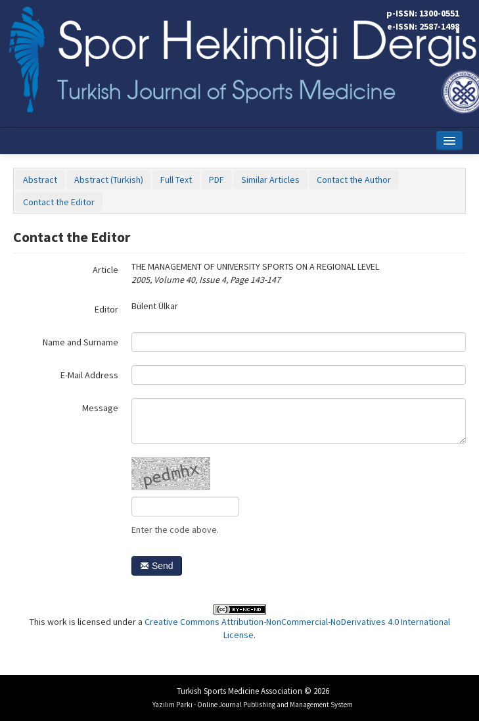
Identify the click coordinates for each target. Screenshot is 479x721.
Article (105, 270)
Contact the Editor (59, 202)
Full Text (176, 180)
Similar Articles (270, 180)
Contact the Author (354, 180)
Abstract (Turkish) (108, 180)
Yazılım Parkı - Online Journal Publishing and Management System (252, 704)
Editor (106, 309)
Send (156, 565)
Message (100, 408)
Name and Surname (80, 342)
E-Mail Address (89, 375)
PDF (216, 180)
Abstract (40, 180)
